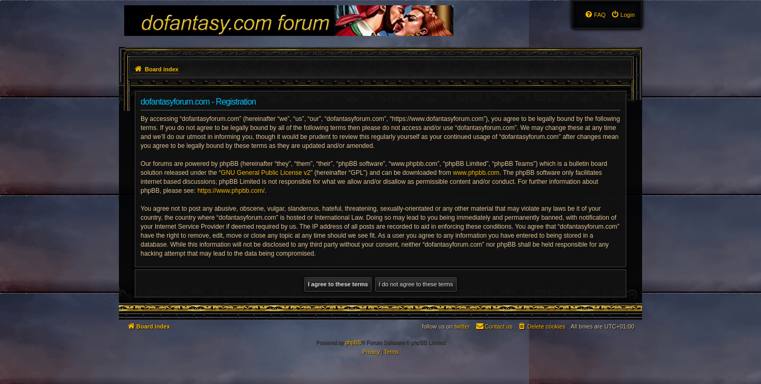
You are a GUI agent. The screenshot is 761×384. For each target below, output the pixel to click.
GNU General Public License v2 (265, 172)
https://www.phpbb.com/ (230, 190)
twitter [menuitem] (462, 326)
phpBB (353, 342)
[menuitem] (623, 14)
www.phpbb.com (476, 172)
